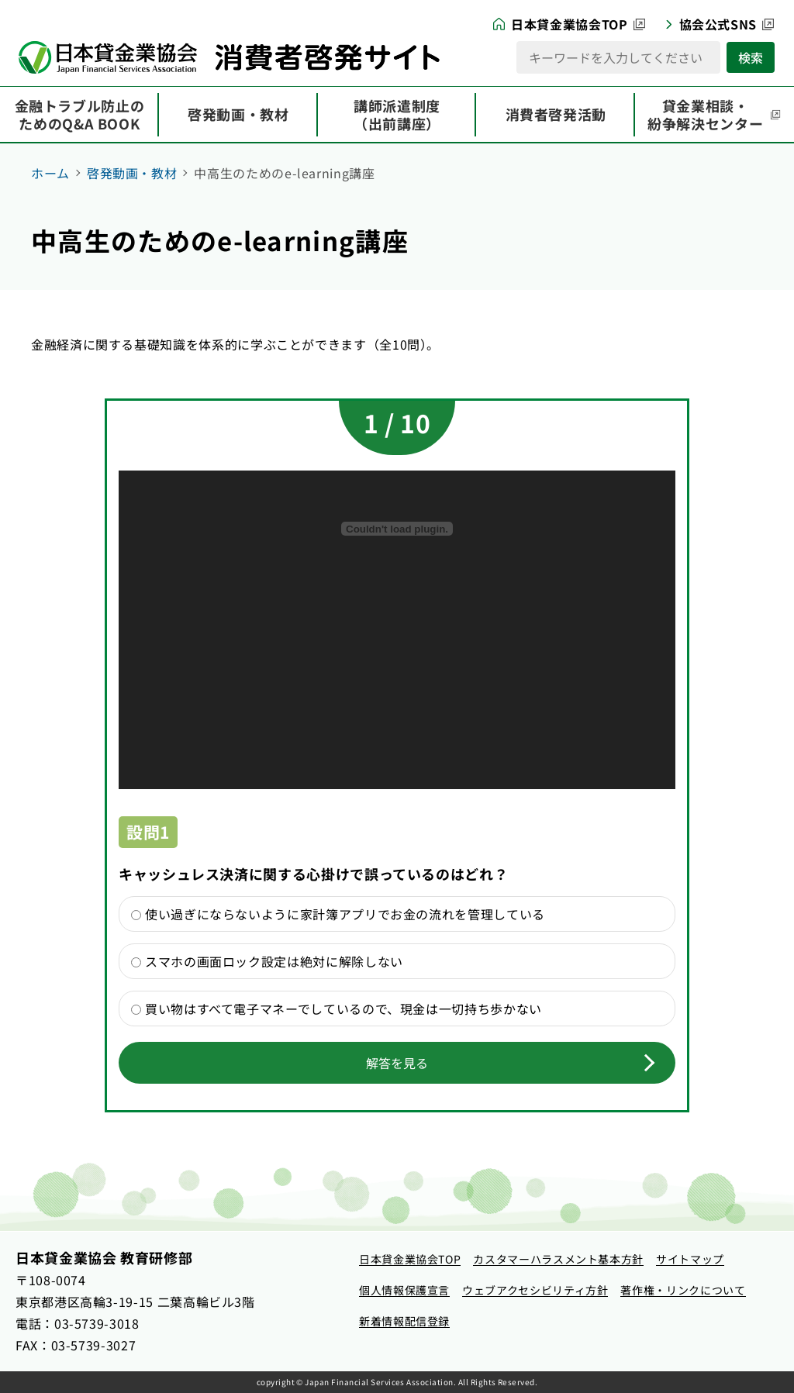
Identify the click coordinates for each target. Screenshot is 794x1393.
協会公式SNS (718, 24)
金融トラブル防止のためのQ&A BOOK (80, 114)
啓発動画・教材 (238, 114)
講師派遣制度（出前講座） (397, 114)
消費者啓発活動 (556, 114)
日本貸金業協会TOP (569, 24)
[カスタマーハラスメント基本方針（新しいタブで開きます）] (558, 1260)
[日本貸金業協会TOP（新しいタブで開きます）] (410, 1260)
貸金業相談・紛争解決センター (705, 114)
